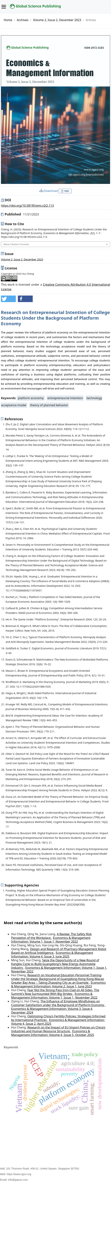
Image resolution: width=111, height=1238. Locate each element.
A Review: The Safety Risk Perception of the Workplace (51, 936)
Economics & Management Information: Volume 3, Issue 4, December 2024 (52, 1011)
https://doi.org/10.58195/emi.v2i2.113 (27, 206)
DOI (8, 200)
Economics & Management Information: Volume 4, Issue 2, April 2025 (58, 1022)
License (11, 268)
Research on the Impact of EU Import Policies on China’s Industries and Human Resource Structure (58, 1029)
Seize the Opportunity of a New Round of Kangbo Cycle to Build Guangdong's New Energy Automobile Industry (55, 964)
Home (8, 20)
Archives (22, 20)
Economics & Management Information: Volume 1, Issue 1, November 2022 (50, 940)
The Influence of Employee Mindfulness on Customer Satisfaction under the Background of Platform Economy (58, 1003)
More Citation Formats (16, 244)
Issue (9, 253)
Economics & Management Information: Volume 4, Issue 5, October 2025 (52, 1033)
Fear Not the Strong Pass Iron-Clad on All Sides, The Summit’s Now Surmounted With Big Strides (55, 992)
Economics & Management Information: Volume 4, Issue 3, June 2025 (52, 955)
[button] (8, 299)
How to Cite (14, 224)
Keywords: (9, 398)
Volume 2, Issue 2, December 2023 (57, 20)
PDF (66, 191)
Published (22, 214)
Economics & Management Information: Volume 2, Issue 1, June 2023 (58, 984)
